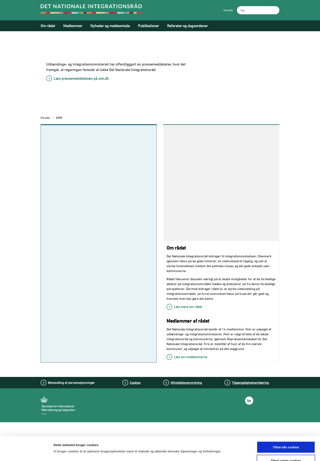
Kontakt (228, 10)
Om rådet (48, 26)
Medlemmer (72, 26)
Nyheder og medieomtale (110, 26)
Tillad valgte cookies (286, 437)
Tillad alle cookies (286, 423)
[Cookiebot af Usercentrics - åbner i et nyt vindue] (26, 453)
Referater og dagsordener (187, 26)
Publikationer (148, 26)
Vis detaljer (214, 440)
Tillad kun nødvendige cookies (285, 450)
